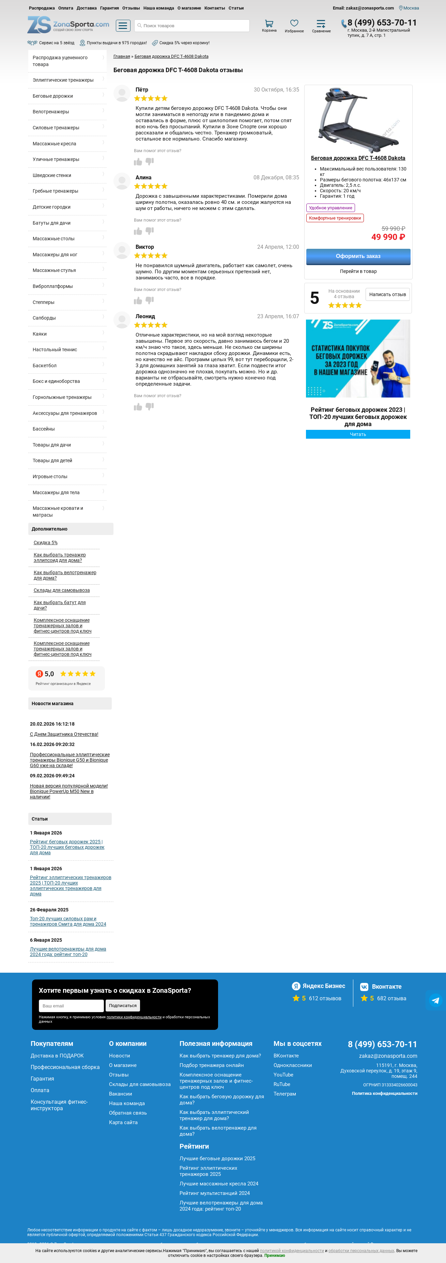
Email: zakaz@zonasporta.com (363, 8)
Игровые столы (50, 476)
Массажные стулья (54, 270)
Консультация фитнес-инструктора (59, 1105)
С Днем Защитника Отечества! (64, 734)
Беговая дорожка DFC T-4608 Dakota (358, 158)
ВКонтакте (286, 1056)
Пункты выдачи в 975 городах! (117, 43)
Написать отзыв (387, 294)
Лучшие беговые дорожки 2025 (217, 1158)
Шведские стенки (52, 175)
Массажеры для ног (55, 254)
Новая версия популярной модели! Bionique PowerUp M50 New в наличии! (69, 791)
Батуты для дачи (52, 223)
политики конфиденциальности (134, 1017)
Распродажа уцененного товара (60, 61)
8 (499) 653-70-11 (382, 23)
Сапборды (44, 318)
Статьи (236, 8)
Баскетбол (45, 365)
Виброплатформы (53, 286)
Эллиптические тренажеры (63, 80)
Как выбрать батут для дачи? (60, 605)
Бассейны (44, 429)
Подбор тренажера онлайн (212, 1065)
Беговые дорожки (53, 96)
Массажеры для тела (56, 492)
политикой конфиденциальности (292, 1250)
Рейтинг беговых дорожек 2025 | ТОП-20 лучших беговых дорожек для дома (67, 847)
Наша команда (158, 8)
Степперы (44, 302)
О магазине (189, 8)
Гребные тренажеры (55, 191)
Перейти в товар (358, 271)
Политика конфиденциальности (384, 1093)
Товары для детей (52, 460)
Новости (119, 1056)
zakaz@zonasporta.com (388, 1056)
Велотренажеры (51, 111)
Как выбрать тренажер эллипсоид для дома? (60, 557)
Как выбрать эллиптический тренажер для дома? (214, 1115)
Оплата (65, 8)
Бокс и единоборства (56, 381)
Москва (411, 8)
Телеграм (285, 1094)
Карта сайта (123, 1122)
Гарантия (109, 8)
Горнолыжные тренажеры (62, 397)
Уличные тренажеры (56, 159)
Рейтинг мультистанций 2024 (215, 1193)
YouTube (283, 1075)
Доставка (87, 8)
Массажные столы (54, 238)
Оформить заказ (358, 256)
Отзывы (131, 8)
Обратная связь (128, 1113)
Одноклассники (293, 1065)
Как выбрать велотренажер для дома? (65, 575)
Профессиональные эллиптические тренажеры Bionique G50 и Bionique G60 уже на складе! (70, 760)
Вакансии (120, 1094)
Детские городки (52, 207)
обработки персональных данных (361, 1250)
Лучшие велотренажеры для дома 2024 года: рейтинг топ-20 (68, 951)
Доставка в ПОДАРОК (57, 1056)
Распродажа (42, 8)
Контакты (214, 8)
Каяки (40, 334)
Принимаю (274, 1255)
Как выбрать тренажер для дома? (220, 1056)
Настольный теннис (55, 349)
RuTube (282, 1084)
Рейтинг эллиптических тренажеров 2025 (208, 1171)
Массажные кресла (54, 143)
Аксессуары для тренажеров (65, 413)
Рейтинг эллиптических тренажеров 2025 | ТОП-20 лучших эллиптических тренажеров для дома (70, 885)
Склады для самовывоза (62, 590)
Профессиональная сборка (65, 1067)
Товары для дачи (52, 445)
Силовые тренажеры (56, 127)
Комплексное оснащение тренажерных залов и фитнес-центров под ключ (63, 625)
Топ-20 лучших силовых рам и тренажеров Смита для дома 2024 (68, 921)
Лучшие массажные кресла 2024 (219, 1184)
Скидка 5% (46, 542)
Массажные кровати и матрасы (58, 511)
